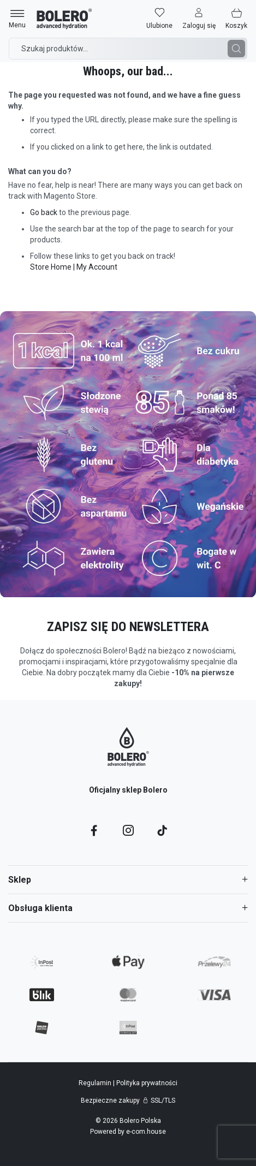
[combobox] (128, 49)
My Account (96, 267)
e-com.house (146, 1131)
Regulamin (96, 1083)
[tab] (128, 879)
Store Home (51, 267)
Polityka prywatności (146, 1083)
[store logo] (64, 18)
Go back (43, 212)
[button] (199, 18)
